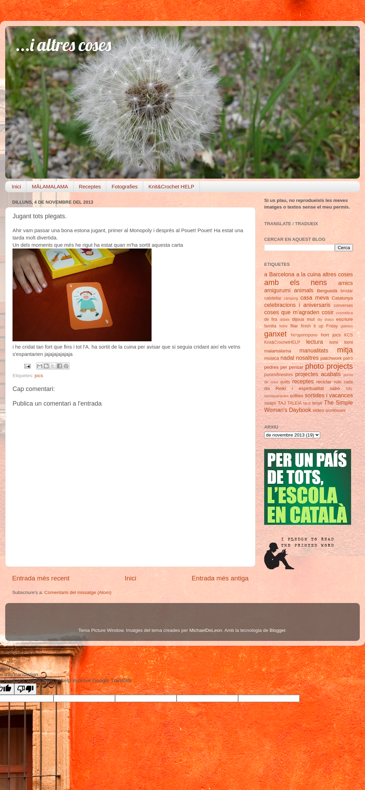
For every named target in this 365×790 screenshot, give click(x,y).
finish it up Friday (319, 326)
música (271, 358)
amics (345, 283)
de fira (270, 319)
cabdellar (272, 298)
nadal (287, 358)
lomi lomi (341, 342)
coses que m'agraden (291, 312)
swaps (270, 403)
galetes (347, 326)
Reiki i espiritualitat (300, 388)
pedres (271, 367)
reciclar (324, 381)
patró (348, 358)
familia (270, 326)
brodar (347, 290)
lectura (314, 342)
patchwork (331, 358)
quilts (285, 382)
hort (325, 334)
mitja (345, 349)
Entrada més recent (41, 578)
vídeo (318, 410)
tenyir (317, 403)
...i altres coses (63, 45)
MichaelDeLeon (205, 630)
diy (319, 319)
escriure (344, 319)
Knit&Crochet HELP (171, 186)
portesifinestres (278, 374)
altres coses (338, 274)
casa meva (314, 297)
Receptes (90, 186)
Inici (16, 186)
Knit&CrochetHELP (282, 342)
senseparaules (276, 396)
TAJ (282, 403)
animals (304, 290)
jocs (39, 375)
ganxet (275, 333)
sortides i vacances (329, 395)
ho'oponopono (304, 335)
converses (343, 305)
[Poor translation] (25, 689)
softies (296, 395)
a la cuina (308, 274)
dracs (329, 319)
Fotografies (125, 186)
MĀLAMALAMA (50, 186)
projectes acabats (318, 374)
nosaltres (307, 358)
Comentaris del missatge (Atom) (78, 592)
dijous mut (303, 319)
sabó (335, 388)
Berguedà (327, 290)
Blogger (277, 630)
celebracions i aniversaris (297, 305)
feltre (283, 326)
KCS (348, 335)
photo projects (329, 366)
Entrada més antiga (220, 578)
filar (294, 325)
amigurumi (277, 290)
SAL (349, 388)
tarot (307, 403)
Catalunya (342, 298)
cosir (327, 312)
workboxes (335, 410)
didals (285, 319)
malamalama (277, 350)
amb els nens (295, 282)
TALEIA (294, 403)
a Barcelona (279, 274)
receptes (303, 381)
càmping (291, 298)
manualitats (314, 350)
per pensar (292, 367)
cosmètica (344, 313)
